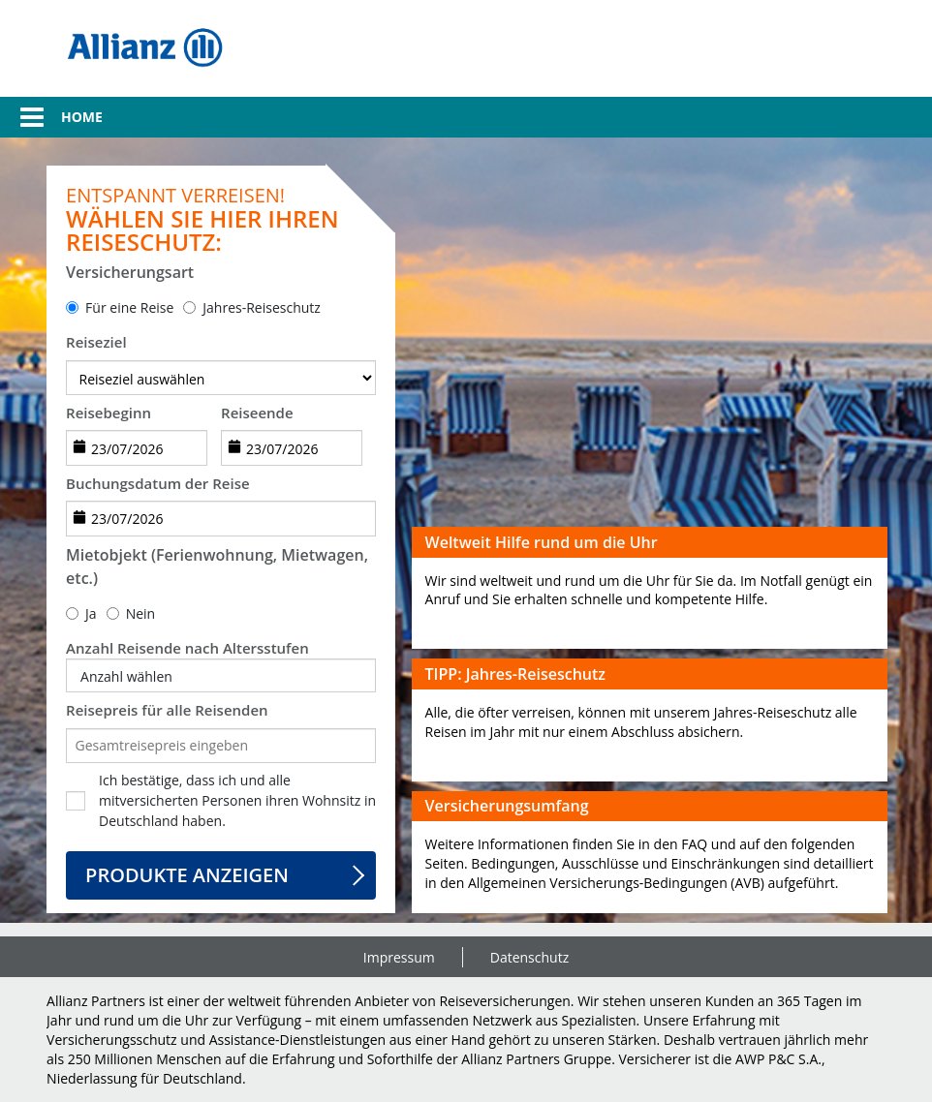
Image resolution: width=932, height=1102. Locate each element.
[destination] (221, 377)
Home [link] (82, 116)
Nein (141, 613)
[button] (22, 117)
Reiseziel (96, 342)
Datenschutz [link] (529, 957)
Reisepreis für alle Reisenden (167, 709)
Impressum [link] (399, 957)
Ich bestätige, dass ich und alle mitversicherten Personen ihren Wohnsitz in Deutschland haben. (237, 800)
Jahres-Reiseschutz (261, 307)
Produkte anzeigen (187, 875)
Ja (91, 613)
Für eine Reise (129, 307)
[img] (144, 48)
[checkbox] (75, 801)
